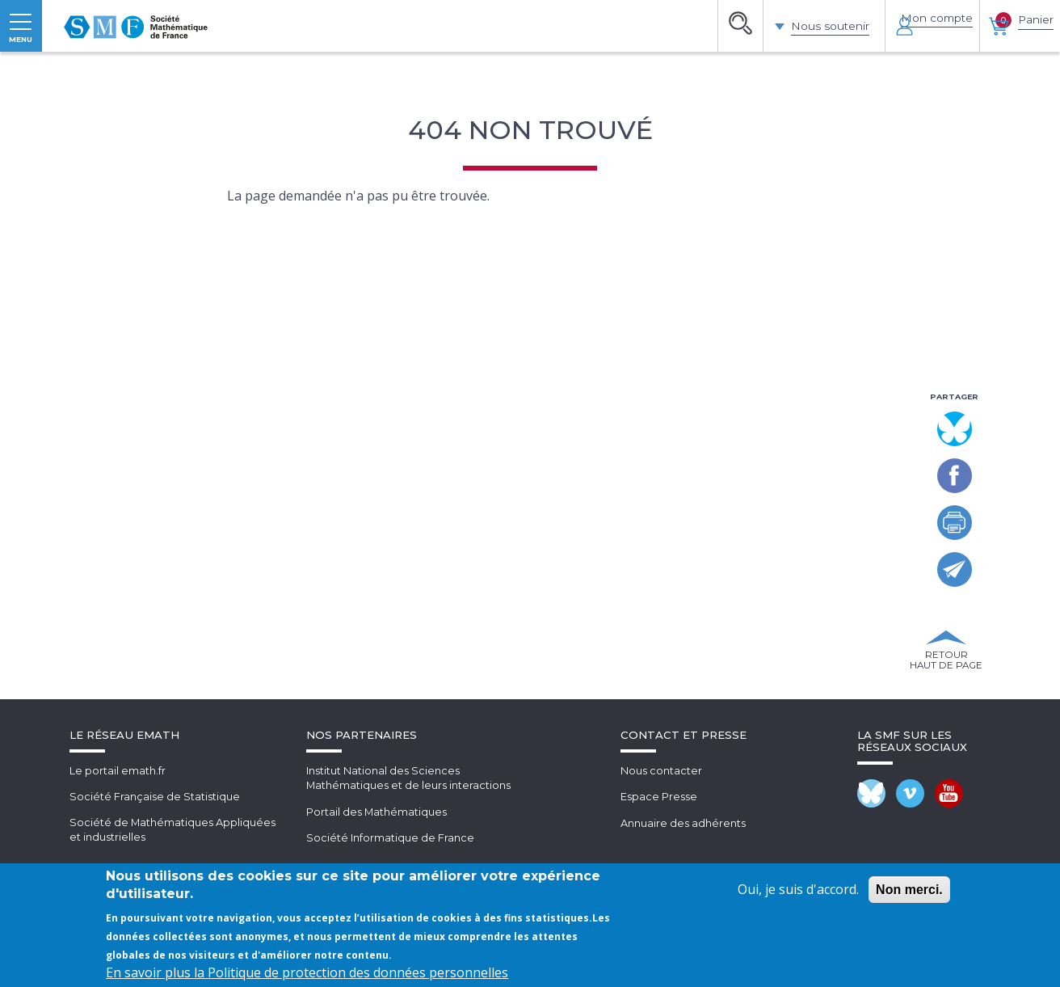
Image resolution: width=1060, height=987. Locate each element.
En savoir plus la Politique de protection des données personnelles (307, 972)
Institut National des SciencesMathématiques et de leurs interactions (408, 861)
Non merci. (909, 889)
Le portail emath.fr (117, 853)
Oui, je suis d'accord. (798, 889)
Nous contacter (661, 853)
